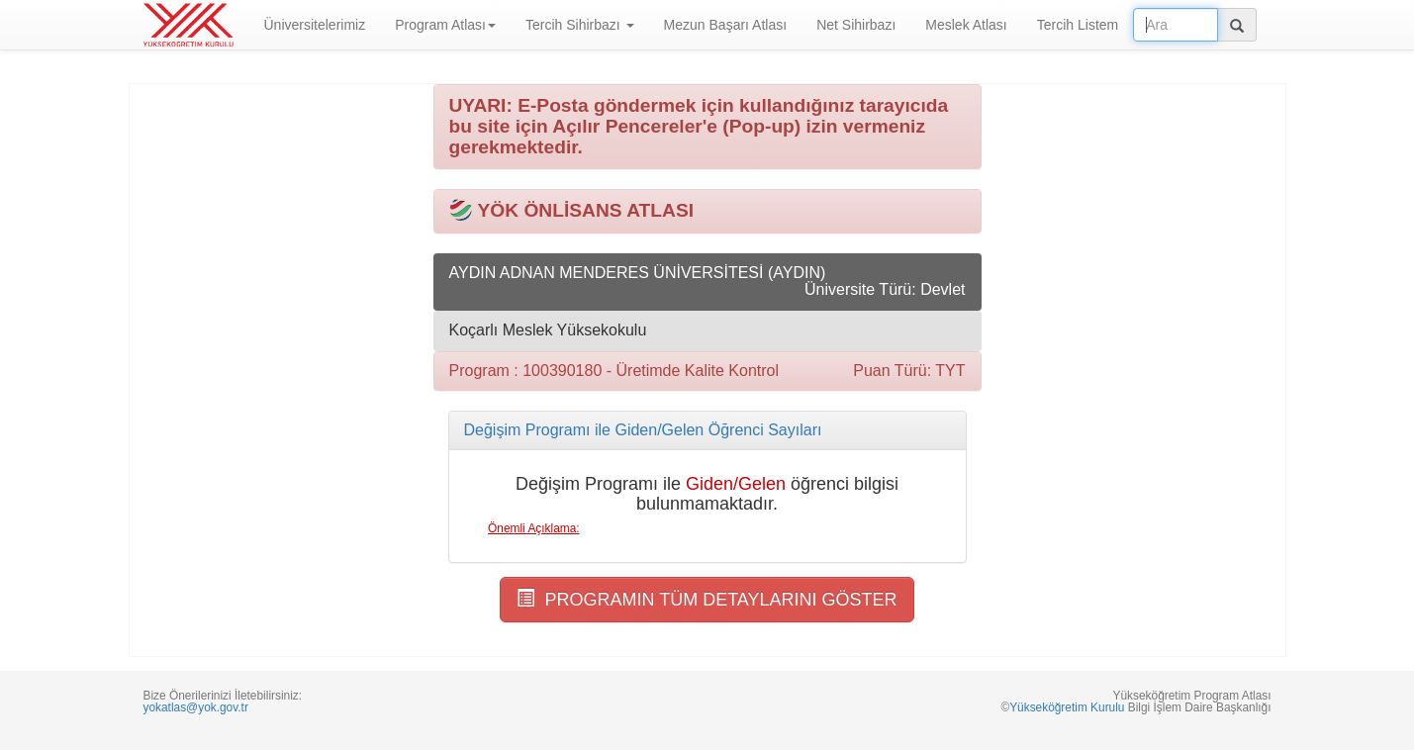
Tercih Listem (1077, 25)
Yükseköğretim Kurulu (1066, 707)
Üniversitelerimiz (315, 25)
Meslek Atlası (965, 25)
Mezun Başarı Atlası (726, 25)
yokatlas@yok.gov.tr (195, 707)
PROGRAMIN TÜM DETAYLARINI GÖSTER (706, 599)
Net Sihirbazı (856, 25)
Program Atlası (445, 25)
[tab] (707, 430)
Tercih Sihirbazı (579, 25)
